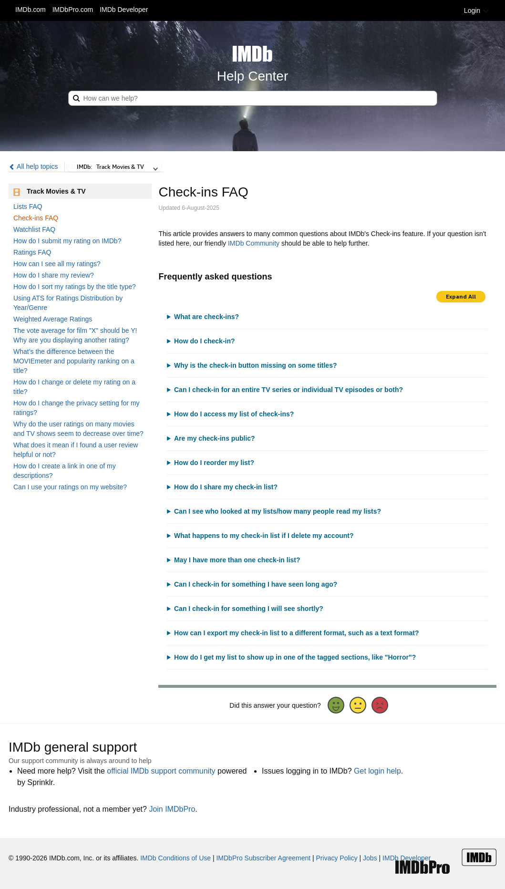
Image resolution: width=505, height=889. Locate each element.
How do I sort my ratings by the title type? (74, 286)
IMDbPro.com (72, 9)
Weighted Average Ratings (52, 319)
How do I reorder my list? (214, 462)
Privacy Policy (337, 858)
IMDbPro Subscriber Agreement (263, 858)
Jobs (370, 858)
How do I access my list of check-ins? (234, 414)
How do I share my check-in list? (226, 487)
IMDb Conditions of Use (175, 858)
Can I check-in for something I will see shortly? (248, 608)
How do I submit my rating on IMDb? (67, 241)
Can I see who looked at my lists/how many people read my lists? (277, 511)
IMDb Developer (124, 9)
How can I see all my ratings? (57, 264)
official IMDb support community (161, 771)
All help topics (33, 166)
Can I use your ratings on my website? (70, 487)
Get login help (377, 771)
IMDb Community (253, 243)
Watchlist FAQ (34, 229)
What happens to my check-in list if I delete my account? (264, 535)
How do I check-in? (204, 341)
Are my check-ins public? (214, 438)
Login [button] (477, 10)
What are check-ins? (206, 316)
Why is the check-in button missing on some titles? (255, 365)
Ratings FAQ (32, 252)
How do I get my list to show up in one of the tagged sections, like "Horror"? (295, 657)
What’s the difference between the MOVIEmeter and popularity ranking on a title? (73, 361)
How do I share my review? (53, 275)
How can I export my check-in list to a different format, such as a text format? (296, 633)
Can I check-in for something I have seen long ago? (255, 584)
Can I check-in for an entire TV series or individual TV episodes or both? (288, 389)
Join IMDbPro (172, 809)
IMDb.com (30, 9)
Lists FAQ (27, 206)
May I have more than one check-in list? (237, 560)
